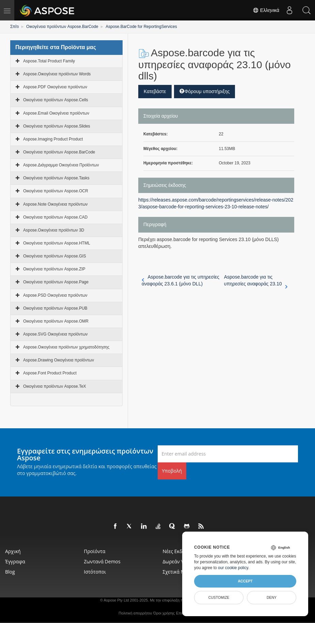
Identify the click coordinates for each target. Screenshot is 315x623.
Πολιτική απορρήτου (135, 613)
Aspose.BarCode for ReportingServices (141, 26)
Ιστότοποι (95, 571)
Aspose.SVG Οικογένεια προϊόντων (55, 334)
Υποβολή (172, 471)
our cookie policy (233, 567)
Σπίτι (14, 26)
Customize (219, 597)
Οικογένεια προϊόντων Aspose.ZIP (54, 269)
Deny (272, 597)
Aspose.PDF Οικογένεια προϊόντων (55, 87)
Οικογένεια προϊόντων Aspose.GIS (54, 256)
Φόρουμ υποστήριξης (204, 91)
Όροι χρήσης (164, 613)
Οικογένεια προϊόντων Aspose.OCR (55, 191)
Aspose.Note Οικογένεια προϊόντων (55, 204)
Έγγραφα (15, 561)
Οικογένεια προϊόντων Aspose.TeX (54, 386)
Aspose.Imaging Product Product (53, 139)
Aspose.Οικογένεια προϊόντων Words (57, 74)
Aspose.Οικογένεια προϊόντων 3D (53, 230)
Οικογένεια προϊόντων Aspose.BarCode (62, 26)
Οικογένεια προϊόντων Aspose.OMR (56, 321)
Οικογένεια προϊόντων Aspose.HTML (56, 243)
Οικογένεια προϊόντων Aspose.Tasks (56, 178)
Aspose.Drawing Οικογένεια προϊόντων (58, 360)
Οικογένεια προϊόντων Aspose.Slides (56, 126)
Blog (10, 571)
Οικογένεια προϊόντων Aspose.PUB (55, 308)
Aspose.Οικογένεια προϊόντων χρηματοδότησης (66, 347)
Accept (245, 581)
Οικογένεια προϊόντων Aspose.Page (56, 282)
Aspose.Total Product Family (49, 61)
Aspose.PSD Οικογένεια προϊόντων (55, 295)
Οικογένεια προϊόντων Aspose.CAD (55, 217)
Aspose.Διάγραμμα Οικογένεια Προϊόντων (61, 165)
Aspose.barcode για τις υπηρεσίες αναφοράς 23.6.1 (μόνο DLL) (180, 280)
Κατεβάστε (155, 91)
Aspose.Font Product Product (50, 373)
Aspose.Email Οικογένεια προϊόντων (56, 113)
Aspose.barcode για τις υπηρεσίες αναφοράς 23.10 (256, 280)
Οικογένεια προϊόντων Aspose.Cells (55, 100)
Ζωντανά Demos (102, 561)
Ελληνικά (266, 10)
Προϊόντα (94, 551)
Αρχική (13, 551)
